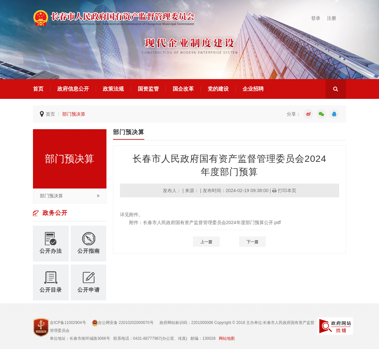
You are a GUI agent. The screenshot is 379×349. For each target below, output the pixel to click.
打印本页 (284, 190)
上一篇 (206, 242)
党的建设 (218, 89)
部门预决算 (73, 114)
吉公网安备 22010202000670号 (123, 322)
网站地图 (227, 338)
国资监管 (148, 89)
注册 (331, 18)
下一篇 (252, 242)
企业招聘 (253, 89)
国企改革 (183, 89)
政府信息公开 (73, 89)
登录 (315, 18)
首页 (38, 89)
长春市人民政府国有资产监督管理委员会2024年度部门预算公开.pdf (212, 222)
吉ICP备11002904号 (68, 322)
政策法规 (113, 89)
